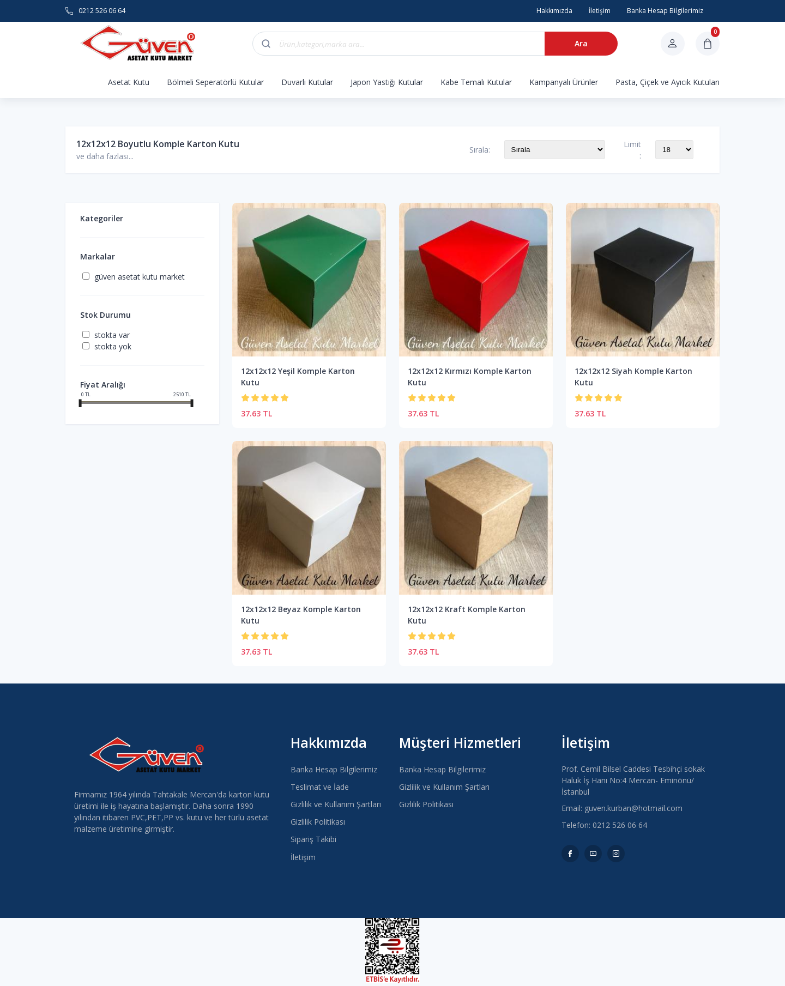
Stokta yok (112, 346)
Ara (581, 43)
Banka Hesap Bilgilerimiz (334, 769)
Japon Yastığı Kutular (387, 82)
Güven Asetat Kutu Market (139, 276)
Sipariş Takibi (313, 839)
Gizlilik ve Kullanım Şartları (336, 804)
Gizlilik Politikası (318, 821)
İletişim (303, 857)
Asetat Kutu (128, 82)
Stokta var (112, 335)
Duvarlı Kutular (307, 82)
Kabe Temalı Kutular (476, 82)
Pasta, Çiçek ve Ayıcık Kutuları (667, 82)
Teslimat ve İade (320, 787)
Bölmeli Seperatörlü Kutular (215, 82)
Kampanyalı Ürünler (563, 82)
